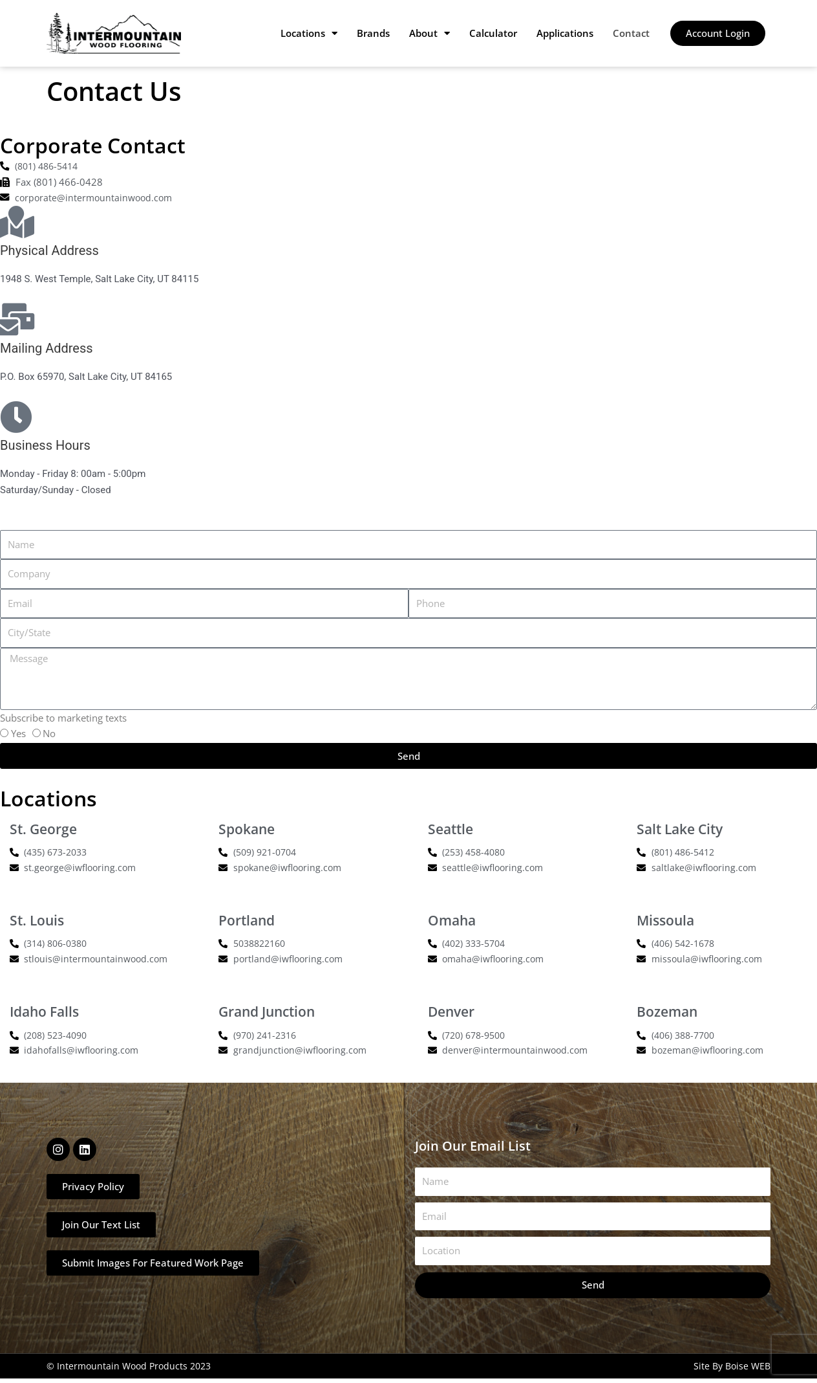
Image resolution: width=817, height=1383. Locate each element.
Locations (309, 33)
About (429, 33)
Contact (631, 33)
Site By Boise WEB (732, 1370)
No (49, 734)
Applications (564, 33)
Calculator (493, 33)
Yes (18, 734)
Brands (373, 33)
